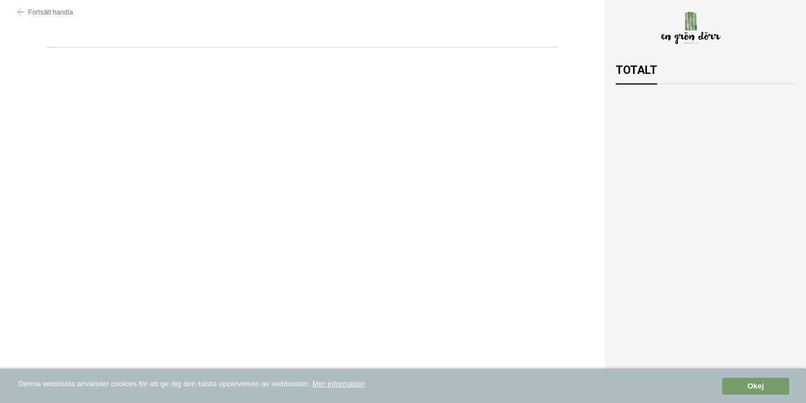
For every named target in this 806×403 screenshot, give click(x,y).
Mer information (338, 384)
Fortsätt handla (45, 12)
